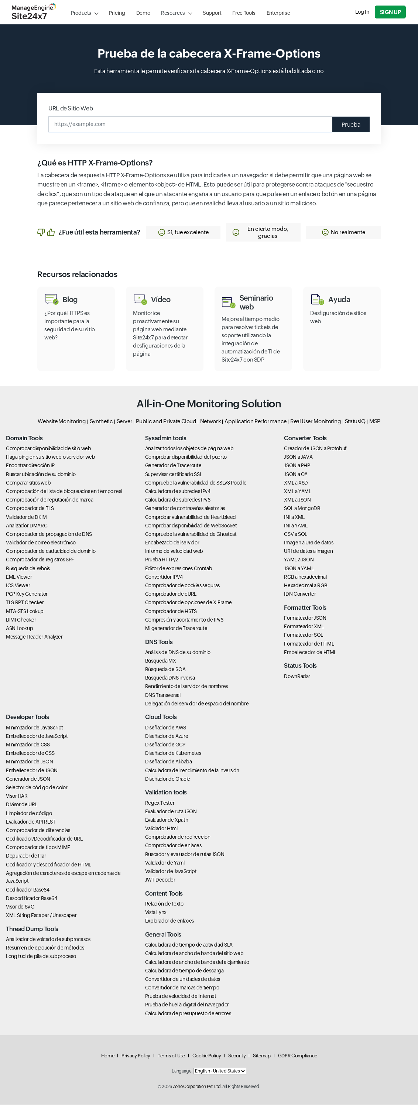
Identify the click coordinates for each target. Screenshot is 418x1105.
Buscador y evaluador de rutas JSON (185, 855)
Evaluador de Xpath (166, 820)
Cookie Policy (206, 1056)
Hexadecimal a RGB (305, 586)
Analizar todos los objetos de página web (189, 449)
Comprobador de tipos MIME (38, 848)
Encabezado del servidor (172, 543)
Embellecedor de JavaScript (37, 736)
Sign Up (390, 12)
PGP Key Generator (27, 594)
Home (107, 1056)
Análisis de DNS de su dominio (177, 653)
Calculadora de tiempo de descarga (184, 971)
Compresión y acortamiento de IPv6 (184, 620)
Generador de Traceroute (173, 466)
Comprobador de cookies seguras (182, 586)
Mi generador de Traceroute (176, 629)
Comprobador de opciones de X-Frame (188, 603)
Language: (182, 1071)
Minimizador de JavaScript (34, 728)
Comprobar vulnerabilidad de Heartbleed (190, 517)
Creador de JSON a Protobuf (315, 449)
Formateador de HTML (309, 644)
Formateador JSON (305, 618)
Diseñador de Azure (166, 736)
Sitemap (261, 1056)
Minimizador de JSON (29, 762)
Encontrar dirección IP (30, 466)
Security (237, 1056)
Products (81, 13)
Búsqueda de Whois (28, 569)
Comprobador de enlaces (173, 846)
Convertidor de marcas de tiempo (182, 988)
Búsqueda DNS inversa (170, 678)
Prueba (350, 124)
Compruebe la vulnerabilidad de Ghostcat (191, 534)
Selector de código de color (36, 788)
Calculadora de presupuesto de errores (188, 1014)
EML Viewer (19, 577)
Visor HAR (17, 796)
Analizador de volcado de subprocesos (48, 939)
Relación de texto (164, 904)
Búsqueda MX (160, 661)
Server (125, 421)
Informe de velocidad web (174, 551)
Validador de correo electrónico (41, 543)
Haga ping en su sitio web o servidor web (50, 457)
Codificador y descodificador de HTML (48, 865)
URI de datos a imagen (308, 551)
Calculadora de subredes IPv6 (177, 500)
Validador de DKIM (26, 517)
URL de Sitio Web (70, 108)
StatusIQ (355, 421)
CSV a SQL (295, 534)
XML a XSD (296, 483)
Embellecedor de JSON (32, 771)
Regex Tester (160, 803)
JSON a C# (295, 475)
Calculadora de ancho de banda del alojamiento (197, 962)
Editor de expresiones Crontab (178, 569)
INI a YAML (295, 526)
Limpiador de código (29, 814)
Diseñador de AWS (165, 728)
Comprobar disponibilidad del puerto (186, 457)
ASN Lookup (19, 629)
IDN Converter (300, 594)
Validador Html (161, 829)
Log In (363, 12)
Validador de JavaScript (171, 872)
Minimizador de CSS (28, 745)
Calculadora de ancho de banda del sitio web (194, 954)
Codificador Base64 (27, 890)
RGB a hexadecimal (305, 577)
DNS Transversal (163, 695)
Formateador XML (304, 627)
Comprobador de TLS (30, 509)
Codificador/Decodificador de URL (44, 839)
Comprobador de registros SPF (40, 560)
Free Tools (243, 13)
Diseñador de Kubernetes (173, 753)
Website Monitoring (62, 421)
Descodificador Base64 (31, 899)
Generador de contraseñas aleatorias (185, 509)
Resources (173, 13)
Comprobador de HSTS (171, 612)
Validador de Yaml (165, 863)
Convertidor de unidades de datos (182, 979)
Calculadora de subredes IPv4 (177, 492)
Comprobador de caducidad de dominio (50, 551)
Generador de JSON (28, 779)
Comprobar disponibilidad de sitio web (48, 449)
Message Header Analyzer (34, 637)
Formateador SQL (303, 635)
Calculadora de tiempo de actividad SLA (189, 945)
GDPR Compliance (297, 1056)
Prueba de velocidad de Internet (180, 996)
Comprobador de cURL (170, 594)
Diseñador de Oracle (167, 779)
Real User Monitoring (315, 421)
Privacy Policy (135, 1056)
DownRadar (297, 677)
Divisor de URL (21, 805)
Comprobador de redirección (177, 837)
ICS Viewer (18, 586)
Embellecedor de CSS (30, 753)
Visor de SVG (20, 907)
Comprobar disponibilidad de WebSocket (191, 526)
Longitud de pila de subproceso (41, 956)
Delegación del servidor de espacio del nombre (197, 704)
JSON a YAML (299, 569)
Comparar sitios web (28, 483)
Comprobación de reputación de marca (49, 500)
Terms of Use (171, 1056)
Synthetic (101, 421)
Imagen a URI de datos (308, 543)
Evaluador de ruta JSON (171, 812)
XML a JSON (297, 500)
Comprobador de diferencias (38, 831)
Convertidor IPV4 (164, 577)
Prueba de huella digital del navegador (187, 1005)
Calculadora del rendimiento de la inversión (192, 771)
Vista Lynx (156, 913)
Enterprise (278, 13)
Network (210, 421)
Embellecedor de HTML (310, 653)
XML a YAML (297, 492)
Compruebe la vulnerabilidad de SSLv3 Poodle (196, 483)
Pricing (117, 13)
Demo (143, 13)
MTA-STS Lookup (25, 612)
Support (212, 13)
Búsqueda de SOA (165, 670)
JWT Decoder (160, 880)
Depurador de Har (26, 856)
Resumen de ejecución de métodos (45, 948)
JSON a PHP (297, 466)
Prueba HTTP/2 (161, 560)
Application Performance (256, 421)
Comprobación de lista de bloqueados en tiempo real (64, 492)
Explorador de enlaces (169, 921)
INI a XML (294, 517)
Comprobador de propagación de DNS (49, 534)
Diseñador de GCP (165, 745)
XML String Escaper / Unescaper (41, 915)
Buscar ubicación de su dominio (40, 475)
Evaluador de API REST (30, 822)
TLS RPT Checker (25, 603)
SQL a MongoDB (302, 509)
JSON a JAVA (298, 457)
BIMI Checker (21, 620)
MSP (374, 421)
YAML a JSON (299, 560)
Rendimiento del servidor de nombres (186, 687)
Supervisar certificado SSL (173, 475)
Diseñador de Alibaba (168, 762)
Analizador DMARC (26, 526)
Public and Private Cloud (166, 421)
